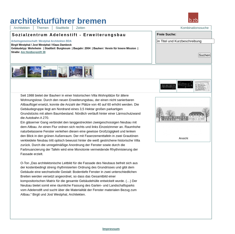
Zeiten (80, 28)
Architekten (21, 28)
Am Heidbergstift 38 (33, 52)
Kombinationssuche (195, 28)
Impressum (111, 229)
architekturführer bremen (58, 20)
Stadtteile (62, 28)
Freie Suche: (166, 34)
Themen (43, 28)
